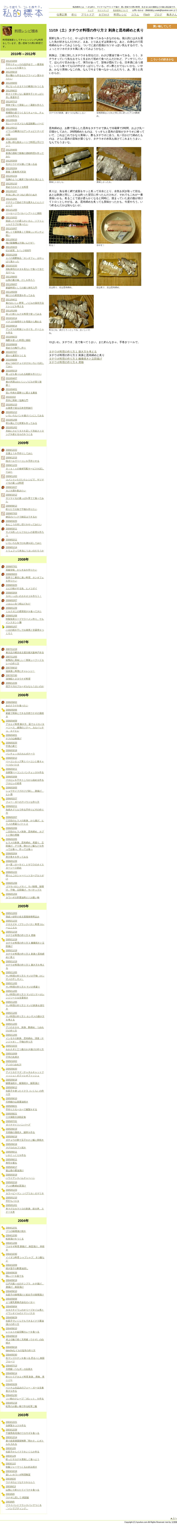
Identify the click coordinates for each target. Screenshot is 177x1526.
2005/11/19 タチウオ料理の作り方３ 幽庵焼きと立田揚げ (25, 943)
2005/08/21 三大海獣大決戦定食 (16, 1115)
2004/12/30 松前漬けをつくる (15, 1237)
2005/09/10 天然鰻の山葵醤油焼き (17, 1100)
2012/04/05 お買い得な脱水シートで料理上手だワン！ (25, 142)
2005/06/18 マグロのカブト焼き (16, 1146)
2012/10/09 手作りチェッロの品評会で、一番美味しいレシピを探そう (25, 64)
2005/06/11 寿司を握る (11, 1161)
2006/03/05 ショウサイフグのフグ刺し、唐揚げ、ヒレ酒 (25, 791)
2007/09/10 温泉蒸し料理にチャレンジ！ (20, 669)
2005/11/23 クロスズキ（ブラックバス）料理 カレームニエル (25, 924)
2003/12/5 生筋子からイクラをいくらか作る (22, 1450)
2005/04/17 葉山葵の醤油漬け (15, 1169)
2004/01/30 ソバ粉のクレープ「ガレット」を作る (25, 1397)
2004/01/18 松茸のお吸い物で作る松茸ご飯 (21, 1405)
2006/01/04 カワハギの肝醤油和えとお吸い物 (22, 896)
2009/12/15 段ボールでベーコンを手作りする (22, 459)
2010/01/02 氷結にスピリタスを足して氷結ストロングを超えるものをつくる (25, 431)
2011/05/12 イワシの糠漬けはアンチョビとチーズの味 (25, 131)
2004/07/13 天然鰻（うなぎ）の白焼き (19, 1367)
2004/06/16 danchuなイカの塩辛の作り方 (20, 1349)
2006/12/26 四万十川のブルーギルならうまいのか (25, 685)
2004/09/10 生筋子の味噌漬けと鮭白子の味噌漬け (25, 1293)
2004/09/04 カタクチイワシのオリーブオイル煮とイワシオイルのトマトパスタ (25, 1310)
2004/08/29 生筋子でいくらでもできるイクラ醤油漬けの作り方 (25, 1321)
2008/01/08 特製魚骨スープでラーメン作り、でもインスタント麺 (25, 619)
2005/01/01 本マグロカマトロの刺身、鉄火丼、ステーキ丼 (25, 1208)
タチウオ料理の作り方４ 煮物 (66, 362)
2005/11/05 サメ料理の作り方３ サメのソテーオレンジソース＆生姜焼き (25, 994)
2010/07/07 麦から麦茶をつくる (16, 354)
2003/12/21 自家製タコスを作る (16, 1424)
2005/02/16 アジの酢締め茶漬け (16, 1184)
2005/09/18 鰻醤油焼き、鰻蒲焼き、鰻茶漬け (22, 1082)
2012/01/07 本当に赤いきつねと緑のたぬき (21, 193)
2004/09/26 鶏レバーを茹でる (15, 1274)
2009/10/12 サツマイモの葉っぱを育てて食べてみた (25, 498)
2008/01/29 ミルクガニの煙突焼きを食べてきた (24, 610)
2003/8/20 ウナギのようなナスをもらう (20, 1481)
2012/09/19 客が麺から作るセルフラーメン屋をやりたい (25, 75)
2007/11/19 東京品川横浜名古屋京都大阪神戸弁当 (25, 651)
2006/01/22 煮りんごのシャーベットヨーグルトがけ (25, 875)
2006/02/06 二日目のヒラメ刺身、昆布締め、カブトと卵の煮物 (25, 831)
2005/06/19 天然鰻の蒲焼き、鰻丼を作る (20, 1131)
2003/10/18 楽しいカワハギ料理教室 (18, 1473)
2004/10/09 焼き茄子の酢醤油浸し (17, 1267)
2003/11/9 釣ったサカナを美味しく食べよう (22, 1458)
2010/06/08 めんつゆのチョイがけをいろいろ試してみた (25, 363)
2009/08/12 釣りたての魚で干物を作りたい (21, 508)
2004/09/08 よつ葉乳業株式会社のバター (20, 1301)
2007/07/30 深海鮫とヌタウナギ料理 (18, 677)
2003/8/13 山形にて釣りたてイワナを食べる (22, 1488)
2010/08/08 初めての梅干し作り (16, 346)
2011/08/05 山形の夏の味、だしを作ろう (20, 278)
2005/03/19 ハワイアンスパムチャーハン (20, 1176)
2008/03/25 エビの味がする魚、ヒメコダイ (21, 587)
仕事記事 (62, 14)
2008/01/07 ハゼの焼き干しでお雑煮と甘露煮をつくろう (25, 630)
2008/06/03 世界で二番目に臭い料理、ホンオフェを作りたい (25, 577)
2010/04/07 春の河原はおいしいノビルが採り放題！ (24, 381)
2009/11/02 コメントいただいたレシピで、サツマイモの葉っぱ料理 (25, 479)
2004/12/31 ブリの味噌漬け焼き (16, 1229)
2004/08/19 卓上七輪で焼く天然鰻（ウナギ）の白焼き (25, 1339)
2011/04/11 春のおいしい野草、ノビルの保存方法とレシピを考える (25, 303)
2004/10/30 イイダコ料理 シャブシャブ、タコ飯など (25, 1257)
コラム (135, 14)
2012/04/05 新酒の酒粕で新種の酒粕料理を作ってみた (25, 153)
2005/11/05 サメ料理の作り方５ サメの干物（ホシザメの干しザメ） (25, 975)
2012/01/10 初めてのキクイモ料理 (17, 185)
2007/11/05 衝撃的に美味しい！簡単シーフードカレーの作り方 (25, 660)
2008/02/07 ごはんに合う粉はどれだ (18, 602)
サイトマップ (103, 10)
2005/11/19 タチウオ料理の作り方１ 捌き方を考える (25, 965)
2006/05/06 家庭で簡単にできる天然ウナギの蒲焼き (25, 713)
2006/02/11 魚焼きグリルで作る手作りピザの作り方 (25, 809)
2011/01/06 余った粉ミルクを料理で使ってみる (24, 312)
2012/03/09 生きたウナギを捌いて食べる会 (21, 162)
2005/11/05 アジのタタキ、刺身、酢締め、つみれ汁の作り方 (25, 1027)
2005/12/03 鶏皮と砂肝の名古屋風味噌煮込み (22, 915)
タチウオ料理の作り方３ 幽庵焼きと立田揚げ (75, 358)
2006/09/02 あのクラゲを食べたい (17, 704)
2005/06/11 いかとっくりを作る (16, 1154)
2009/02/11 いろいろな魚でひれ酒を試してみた (24, 541)
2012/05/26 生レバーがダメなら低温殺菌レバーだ (25, 122)
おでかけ (104, 14)
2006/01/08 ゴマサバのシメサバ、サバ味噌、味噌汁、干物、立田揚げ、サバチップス (25, 886)
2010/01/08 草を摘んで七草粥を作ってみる (21, 422)
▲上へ (173, 1518)
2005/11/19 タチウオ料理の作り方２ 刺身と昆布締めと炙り (25, 954)
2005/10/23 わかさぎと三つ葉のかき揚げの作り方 (25, 1048)
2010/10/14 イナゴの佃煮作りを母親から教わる (24, 320)
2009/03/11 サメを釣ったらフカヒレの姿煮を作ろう (25, 532)
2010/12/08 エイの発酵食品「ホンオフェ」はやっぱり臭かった (25, 258)
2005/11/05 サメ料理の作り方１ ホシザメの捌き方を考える (25, 1016)
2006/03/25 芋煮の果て (11, 744)
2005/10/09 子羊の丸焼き (12, 1055)
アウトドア (87, 14)
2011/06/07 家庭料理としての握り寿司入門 (21, 286)
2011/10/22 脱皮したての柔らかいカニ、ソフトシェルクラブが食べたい (25, 221)
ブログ (158, 14)
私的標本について (120, 10)
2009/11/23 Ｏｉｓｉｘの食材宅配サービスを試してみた (25, 468)
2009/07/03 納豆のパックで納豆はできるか (21, 515)
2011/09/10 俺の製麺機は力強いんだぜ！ (20, 241)
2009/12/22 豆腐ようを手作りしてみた (19, 452)
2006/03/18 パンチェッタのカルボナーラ (20, 752)
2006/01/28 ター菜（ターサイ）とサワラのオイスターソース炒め (25, 864)
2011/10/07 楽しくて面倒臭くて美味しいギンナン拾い (25, 232)
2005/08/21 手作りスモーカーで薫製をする (21, 1108)
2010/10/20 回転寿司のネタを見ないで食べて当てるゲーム (25, 269)
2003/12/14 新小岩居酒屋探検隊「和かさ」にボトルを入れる (25, 1440)
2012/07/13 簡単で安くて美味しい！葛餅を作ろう (25, 103)
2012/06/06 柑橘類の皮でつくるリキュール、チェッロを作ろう (25, 112)
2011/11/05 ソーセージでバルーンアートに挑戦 (24, 212)
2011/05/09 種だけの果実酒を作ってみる (20, 294)
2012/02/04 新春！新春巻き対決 (16, 170)
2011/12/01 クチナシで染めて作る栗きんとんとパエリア (25, 202)
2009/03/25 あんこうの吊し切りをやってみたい (24, 523)
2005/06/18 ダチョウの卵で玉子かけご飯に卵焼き (25, 1138)
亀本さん (172, 14)
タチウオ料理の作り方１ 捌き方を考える (73, 351)
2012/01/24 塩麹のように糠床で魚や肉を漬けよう (25, 178)
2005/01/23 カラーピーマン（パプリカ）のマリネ (25, 1192)
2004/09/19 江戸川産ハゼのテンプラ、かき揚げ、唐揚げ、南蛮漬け (25, 1283)
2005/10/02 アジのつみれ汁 (13, 1063)
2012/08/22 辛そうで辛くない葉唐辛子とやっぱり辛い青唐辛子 (25, 94)
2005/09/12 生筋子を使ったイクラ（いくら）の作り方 (25, 1091)
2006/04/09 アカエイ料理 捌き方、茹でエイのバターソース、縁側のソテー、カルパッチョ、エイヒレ (25, 726)
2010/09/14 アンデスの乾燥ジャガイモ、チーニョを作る (25, 329)
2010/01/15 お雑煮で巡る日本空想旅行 (19, 406)
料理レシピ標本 (26, 31)
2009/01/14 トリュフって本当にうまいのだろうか (25, 549)
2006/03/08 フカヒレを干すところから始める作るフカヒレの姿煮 (25, 780)
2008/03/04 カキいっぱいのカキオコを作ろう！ (24, 594)
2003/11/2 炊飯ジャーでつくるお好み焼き (21, 1465)
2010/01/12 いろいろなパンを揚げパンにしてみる (25, 414)
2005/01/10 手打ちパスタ (12, 1199)
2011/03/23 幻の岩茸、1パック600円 (18, 249)
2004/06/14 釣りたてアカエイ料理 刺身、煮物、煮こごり (25, 1376)
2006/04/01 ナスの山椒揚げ (13, 737)
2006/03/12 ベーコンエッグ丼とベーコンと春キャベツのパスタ (25, 761)
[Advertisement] (162, 120)
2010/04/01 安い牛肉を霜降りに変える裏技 (21, 391)
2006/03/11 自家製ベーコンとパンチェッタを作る (25, 771)
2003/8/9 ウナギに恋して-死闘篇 (17, 1496)
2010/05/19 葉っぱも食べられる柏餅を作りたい (24, 372)
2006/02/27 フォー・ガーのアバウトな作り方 (22, 800)
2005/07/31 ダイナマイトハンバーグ (18, 1123)
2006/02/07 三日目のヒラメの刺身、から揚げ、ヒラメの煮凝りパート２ (25, 820)
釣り (74, 14)
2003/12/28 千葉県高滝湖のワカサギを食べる (22, 1431)
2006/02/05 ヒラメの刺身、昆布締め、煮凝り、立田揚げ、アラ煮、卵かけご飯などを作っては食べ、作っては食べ (25, 844)
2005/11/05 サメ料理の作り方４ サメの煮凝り (23, 985)
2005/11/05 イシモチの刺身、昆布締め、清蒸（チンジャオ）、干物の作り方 (25, 1038)
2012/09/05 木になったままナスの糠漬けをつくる (25, 85)
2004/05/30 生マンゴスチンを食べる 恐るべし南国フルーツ (25, 1358)
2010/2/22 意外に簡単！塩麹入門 (17, 399)
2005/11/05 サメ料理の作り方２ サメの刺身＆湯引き (25, 1005)
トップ (90, 10)
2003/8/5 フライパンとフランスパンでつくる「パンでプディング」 (24, 1505)
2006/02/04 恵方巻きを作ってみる (17, 855)
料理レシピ (120, 14)
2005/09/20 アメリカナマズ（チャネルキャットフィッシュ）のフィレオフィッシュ (25, 1072)
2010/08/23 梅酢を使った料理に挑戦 (18, 339)
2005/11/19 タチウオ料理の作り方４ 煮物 (20, 934)
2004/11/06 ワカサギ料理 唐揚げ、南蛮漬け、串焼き (25, 1246)
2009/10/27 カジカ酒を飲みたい (16, 489)
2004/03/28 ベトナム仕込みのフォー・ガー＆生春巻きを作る (25, 1387)
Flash (146, 14)
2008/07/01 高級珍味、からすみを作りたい (21, 568)
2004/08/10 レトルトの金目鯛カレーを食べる (22, 1330)
